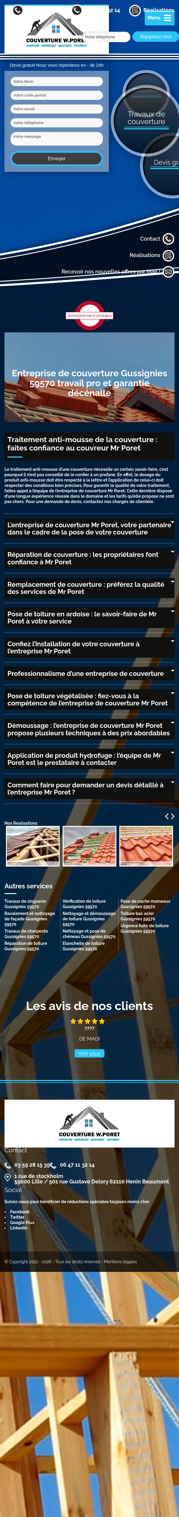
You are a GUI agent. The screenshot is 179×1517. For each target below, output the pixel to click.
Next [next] (173, 816)
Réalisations (152, 256)
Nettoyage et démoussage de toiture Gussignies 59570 (89, 919)
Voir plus (89, 1053)
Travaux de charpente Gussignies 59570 (26, 934)
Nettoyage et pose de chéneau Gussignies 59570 (89, 934)
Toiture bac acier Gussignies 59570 (138, 916)
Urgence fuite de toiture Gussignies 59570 (145, 928)
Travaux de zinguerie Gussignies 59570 (25, 904)
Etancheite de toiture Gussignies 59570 (84, 946)
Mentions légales (120, 1261)
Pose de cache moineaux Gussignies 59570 (145, 904)
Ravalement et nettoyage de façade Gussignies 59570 (29, 919)
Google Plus (22, 1222)
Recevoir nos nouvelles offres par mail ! (118, 272)
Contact (157, 239)
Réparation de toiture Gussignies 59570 (25, 946)
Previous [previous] (167, 816)
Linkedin (18, 1228)
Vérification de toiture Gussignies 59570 (84, 904)
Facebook (20, 1211)
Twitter (17, 1217)
